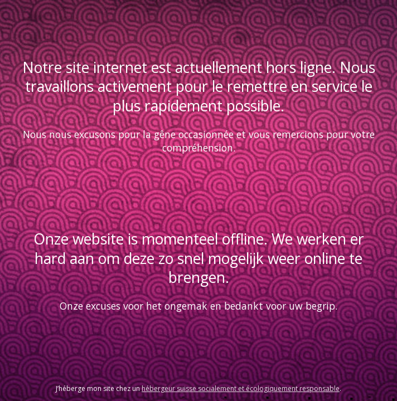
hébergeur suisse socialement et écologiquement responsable (241, 388)
